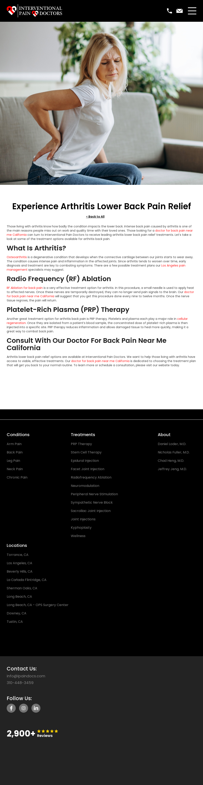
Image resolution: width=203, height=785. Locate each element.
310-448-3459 (20, 683)
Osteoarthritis (17, 259)
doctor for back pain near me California (100, 363)
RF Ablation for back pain (25, 290)
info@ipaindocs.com (26, 676)
